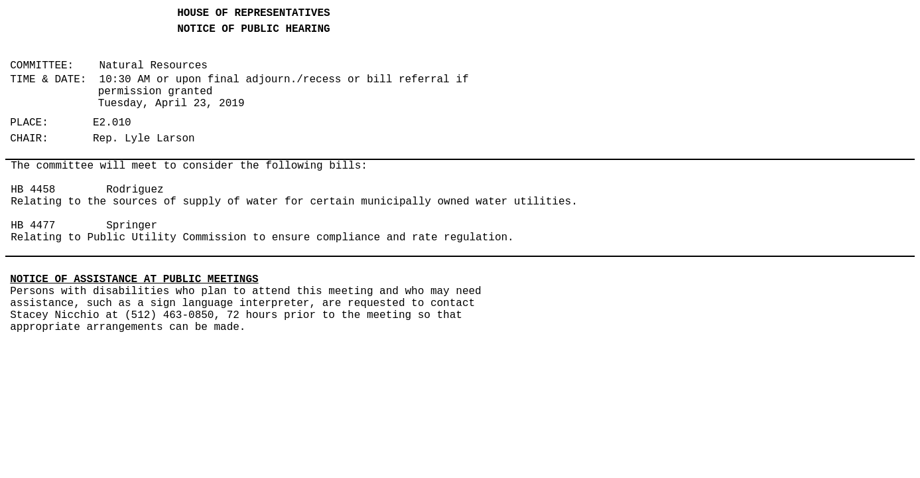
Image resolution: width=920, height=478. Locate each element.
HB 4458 (33, 190)
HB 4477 (33, 226)
